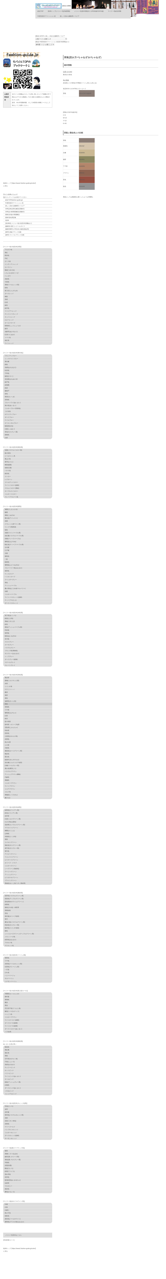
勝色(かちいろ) (10, 1192)
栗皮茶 (7, 677)
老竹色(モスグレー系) (12, 848)
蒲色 (6, 698)
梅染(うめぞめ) (10, 270)
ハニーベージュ (10, 975)
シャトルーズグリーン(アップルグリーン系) (19, 934)
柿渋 (6, 718)
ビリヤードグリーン (11, 860)
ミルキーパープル (11, 594)
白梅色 (7, 1085)
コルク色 (8, 792)
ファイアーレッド (11, 311)
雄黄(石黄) (8, 468)
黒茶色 (7, 1189)
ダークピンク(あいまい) (13, 1088)
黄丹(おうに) (9, 462)
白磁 (6, 1204)
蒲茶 (6, 695)
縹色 (6, 364)
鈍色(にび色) (9, 618)
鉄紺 (6, 388)
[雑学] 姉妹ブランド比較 (13, 232)
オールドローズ (10, 323)
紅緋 (6, 302)
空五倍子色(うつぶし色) (13, 1008)
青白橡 (7, 361)
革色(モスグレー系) (11, 432)
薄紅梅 (7, 1050)
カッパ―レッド (10, 317)
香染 (6, 1005)
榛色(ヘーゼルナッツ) (12, 1011)
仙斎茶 (7, 1183)
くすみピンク (9, 1091)
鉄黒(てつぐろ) (10, 1171)
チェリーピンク (10, 1067)
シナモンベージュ (11, 981)
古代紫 (7, 547)
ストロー (8, 476)
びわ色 (7, 972)
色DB (7, 220)
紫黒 (6, 1151)
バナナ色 (8, 470)
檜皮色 (7, 754)
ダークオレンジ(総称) (12, 1135)
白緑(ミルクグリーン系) (13, 819)
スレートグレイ (10, 665)
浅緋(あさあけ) (10, 1064)
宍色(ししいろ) (10, 1061)
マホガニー (8, 1186)
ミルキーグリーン (11, 866)
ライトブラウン (10, 786)
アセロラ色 (8, 249)
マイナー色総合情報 (114, 11)
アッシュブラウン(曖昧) (13, 774)
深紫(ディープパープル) (13, 538)
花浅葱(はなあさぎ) (11, 379)
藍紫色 (7, 562)
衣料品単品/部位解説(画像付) (14, 209)
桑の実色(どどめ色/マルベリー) (15, 588)
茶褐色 (7, 707)
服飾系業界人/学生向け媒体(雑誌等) (17, 229)
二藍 (6, 559)
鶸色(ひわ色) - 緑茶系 (12, 907)
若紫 (6, 521)
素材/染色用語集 (10, 217)
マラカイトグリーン (11, 827)
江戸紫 (7, 550)
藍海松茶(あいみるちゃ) (13, 1180)
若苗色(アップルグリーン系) (14, 898)
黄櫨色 (7, 780)
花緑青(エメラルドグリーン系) (15, 825)
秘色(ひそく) (9, 376)
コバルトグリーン (11, 842)
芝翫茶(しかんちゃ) (11, 727)
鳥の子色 (8, 1213)
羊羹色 (7, 1162)
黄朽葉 (7, 996)
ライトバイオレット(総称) (13, 597)
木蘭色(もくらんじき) (12, 994)
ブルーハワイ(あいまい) (13, 402)
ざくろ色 (8, 261)
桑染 (6, 1002)
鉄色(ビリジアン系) (11, 813)
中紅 (6, 258)
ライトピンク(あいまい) (13, 1076)
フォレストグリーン (11, 857)
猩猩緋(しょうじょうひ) (13, 326)
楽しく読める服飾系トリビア (69, 16)
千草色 (7, 373)
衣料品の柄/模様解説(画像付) (14, 212)
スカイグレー (9, 642)
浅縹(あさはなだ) (10, 367)
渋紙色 (7, 748)
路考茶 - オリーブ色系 (12, 724)
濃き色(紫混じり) (10, 768)
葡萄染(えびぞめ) (10, 541)
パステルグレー (10, 648)
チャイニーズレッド (11, 314)
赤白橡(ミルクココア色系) (13, 762)
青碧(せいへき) (10, 397)
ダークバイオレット (11, 603)
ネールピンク (9, 1079)
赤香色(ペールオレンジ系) (13, 964)
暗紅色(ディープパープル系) (14, 544)
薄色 (6, 582)
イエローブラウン (11, 1017)
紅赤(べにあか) (10, 334)
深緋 (6, 299)
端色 (6, 530)
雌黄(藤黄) (8, 465)
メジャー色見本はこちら (13, 1235)
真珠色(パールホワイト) (13, 1219)
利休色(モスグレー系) (12, 925)
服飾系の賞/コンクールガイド (15, 226)
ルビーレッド (9, 320)
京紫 (6, 553)
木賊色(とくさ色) (10, 836)
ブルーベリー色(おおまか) (13, 568)
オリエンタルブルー (11, 423)
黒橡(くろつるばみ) (11, 1154)
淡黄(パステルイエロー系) (13, 450)
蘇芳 (6, 328)
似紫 (6, 591)
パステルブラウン (11, 771)
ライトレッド (9, 343)
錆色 (6, 287)
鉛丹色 (7, 308)
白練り (7, 1210)
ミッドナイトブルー (11, 358)
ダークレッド (9, 293)
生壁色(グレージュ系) (12, 967)
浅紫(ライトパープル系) (13, 533)
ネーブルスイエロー (11, 491)
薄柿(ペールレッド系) (12, 285)
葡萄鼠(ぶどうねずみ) (12, 565)
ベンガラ (8, 276)
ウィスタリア (9, 574)
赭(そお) (7, 798)
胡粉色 (7, 1216)
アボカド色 (8, 942)
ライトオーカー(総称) (12, 1020)
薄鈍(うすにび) (10, 621)
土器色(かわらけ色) (11, 736)
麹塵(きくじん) (10, 830)
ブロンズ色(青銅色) (11, 650)
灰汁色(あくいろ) (10, 615)
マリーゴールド (10, 1127)
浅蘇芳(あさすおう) (11, 331)
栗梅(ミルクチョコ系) (12, 680)
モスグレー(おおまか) (12, 653)
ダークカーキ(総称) (11, 1023)
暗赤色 (7, 255)
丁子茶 (7, 710)
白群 (6, 438)
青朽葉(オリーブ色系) (12, 916)
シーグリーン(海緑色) (12, 868)
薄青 (6, 839)
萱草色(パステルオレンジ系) (14, 1115)
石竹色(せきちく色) (11, 1059)
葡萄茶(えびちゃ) (10, 713)
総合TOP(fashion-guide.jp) (14, 200)
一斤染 (7, 969)
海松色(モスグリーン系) (13, 845)
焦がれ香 (8, 742)
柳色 (6, 931)
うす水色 (8, 411)
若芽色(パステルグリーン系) (14, 896)
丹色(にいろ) (9, 1106)
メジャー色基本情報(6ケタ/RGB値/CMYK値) (89, 11)
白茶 (6, 716)
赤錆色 (7, 279)
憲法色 (7, 757)
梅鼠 (6, 296)
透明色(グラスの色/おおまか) (14, 1222)
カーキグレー (9, 645)
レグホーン (8, 479)
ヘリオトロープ (10, 576)
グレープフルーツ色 (11, 497)
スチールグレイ (10, 662)
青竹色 (7, 851)
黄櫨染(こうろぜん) (11, 795)
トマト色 (8, 337)
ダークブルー (9, 417)
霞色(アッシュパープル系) (13, 627)
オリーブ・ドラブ (11, 863)
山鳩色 (7, 833)
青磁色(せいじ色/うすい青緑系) (15, 883)
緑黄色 (7, 904)
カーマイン (8, 267)
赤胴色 (7, 739)
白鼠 (6, 1207)
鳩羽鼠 (7, 633)
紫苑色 (7, 556)
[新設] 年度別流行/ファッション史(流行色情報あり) (52, 42)
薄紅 (6, 252)
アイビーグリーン (11, 854)
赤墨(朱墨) (8, 1165)
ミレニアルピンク (11, 1094)
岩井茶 (7, 816)
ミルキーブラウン (11, 783)
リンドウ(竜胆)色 (10, 527)
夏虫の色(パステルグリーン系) (15, 922)
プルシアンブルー (11, 356)
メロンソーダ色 (10, 937)
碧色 (6, 394)
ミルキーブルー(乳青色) (13, 408)
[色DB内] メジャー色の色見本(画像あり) (18, 223)
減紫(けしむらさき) (11, 509)
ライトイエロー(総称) (12, 485)
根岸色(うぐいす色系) (12, 928)
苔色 (6, 913)
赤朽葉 (7, 1112)
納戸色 (7, 382)
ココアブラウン (10, 789)
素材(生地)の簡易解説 (12, 214)
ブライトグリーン (11, 880)
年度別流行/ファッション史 (46, 16)
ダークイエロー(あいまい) (13, 1029)
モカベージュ (9, 978)
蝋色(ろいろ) (9, 1168)
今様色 (7, 282)
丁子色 (7, 961)
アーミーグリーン (11, 871)
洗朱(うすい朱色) (10, 1121)
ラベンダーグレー (11, 579)
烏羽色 (7, 1177)
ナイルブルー (9, 420)
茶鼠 (6, 704)
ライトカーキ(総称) (11, 1026)
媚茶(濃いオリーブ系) (12, 1157)
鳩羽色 (7, 571)
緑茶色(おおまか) (10, 939)
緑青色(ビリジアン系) (12, 810)
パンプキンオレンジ (11, 1129)
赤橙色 (7, 1124)
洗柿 (6, 1118)
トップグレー (9, 656)
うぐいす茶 (8, 686)
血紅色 (7, 340)
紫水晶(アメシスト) (11, 518)
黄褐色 (7, 999)
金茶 (6, 1109)
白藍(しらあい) (10, 429)
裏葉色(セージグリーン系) (13, 751)
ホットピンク (9, 1070)
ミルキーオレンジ (11, 1132)
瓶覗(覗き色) (9, 426)
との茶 (7, 745)
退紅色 (7, 1053)
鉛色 (6, 624)
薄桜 (6, 1056)
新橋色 (7, 435)
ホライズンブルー (11, 414)
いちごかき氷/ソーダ (12, 273)
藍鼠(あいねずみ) (10, 636)
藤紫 (6, 512)
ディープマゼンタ (11, 600)
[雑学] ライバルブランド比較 (14, 235)
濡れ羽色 (8, 1174)
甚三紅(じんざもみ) (11, 290)
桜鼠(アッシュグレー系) (13, 1082)
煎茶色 (7, 733)
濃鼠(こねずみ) (10, 515)
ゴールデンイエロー (11, 482)
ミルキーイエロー (11, 494)
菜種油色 (8, 910)
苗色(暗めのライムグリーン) (14, 901)
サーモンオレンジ (11, 1138)
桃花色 (7, 1047)
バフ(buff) (8, 1032)
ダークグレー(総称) (11, 659)
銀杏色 (7, 473)
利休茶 (7, 730)
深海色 (7, 399)
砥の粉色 (8, 453)
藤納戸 (7, 391)
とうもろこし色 (10, 456)
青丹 (6, 919)
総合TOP (40, 11)
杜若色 (7, 370)
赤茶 (6, 683)
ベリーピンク (9, 1073)
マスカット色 (9, 945)
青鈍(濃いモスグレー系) (13, 1159)
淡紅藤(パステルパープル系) (14, 536)
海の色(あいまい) (10, 405)
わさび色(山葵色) (10, 822)
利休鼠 (7, 630)
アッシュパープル (11, 585)
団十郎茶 (8, 721)
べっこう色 (8, 1014)
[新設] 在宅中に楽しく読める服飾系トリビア (50, 36)
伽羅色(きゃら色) (10, 701)
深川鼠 (7, 639)
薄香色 (7, 958)
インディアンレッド (11, 264)
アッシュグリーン (11, 874)
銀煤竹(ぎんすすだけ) (12, 760)
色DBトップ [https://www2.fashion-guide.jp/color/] (19, 183)
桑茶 (6, 692)
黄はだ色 (8, 459)
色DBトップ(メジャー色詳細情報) (59, 11)
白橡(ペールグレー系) (12, 765)
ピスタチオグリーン (11, 877)
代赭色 (7, 777)
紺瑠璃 (7, 385)
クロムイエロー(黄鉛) (12, 488)
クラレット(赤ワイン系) (13, 524)
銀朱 (6, 305)
